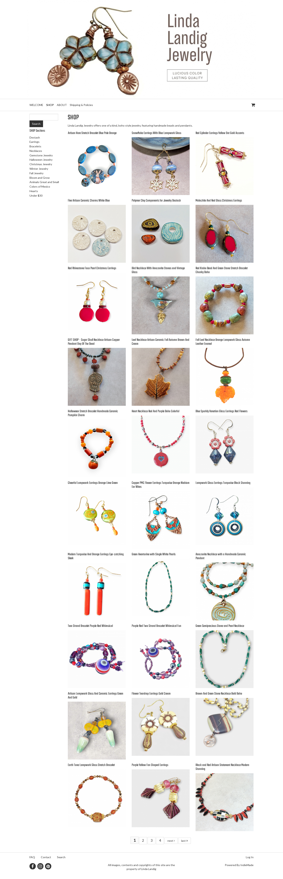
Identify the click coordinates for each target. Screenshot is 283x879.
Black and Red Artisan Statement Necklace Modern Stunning (222, 767)
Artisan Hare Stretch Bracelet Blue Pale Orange (92, 133)
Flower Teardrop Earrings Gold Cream (151, 693)
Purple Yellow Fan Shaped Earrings (150, 765)
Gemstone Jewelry (41, 155)
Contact (46, 857)
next (171, 840)
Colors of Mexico (39, 186)
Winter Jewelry (38, 168)
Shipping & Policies (81, 105)
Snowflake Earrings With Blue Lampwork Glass (156, 133)
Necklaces (35, 150)
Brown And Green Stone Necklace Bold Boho (219, 693)
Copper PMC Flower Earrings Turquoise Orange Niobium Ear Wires (160, 485)
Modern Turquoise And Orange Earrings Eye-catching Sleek (96, 556)
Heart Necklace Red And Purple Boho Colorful (155, 411)
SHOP (50, 105)
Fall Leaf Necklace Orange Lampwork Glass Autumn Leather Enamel (223, 341)
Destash (34, 137)
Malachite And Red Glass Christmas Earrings (219, 200)
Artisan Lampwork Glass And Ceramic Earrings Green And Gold (95, 695)
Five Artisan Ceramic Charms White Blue (89, 200)
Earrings (34, 141)
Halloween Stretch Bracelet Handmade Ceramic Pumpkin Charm (93, 413)
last (184, 840)
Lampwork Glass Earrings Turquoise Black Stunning (223, 483)
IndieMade (247, 865)
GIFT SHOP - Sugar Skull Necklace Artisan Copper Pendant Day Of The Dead (94, 341)
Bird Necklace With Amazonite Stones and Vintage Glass (158, 270)
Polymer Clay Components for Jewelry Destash (156, 200)
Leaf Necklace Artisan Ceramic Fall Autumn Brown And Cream (160, 341)
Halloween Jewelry (40, 159)
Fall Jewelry (36, 173)
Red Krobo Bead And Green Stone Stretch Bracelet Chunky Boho (222, 270)
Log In (250, 857)
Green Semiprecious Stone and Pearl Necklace (220, 626)
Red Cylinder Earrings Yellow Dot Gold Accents (220, 133)
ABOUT (62, 105)
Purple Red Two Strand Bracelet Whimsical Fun (156, 626)
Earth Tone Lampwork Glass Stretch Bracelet (91, 765)
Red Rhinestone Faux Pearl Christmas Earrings (92, 268)
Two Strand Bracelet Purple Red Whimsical (90, 626)
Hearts (33, 191)
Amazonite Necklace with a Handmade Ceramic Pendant (221, 556)
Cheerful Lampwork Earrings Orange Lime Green (93, 483)
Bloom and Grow (39, 177)
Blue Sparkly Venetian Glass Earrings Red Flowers (221, 411)
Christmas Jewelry (40, 164)
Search (61, 857)
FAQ (32, 857)
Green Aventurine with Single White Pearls (153, 554)
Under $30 (35, 195)
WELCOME (36, 105)
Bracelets (35, 146)
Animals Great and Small (44, 182)
